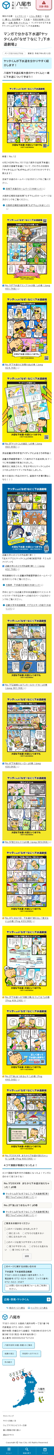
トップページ (20, 16)
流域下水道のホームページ (25, 189)
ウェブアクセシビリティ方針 (15, 1425)
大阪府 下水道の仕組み (24, 585)
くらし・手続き (35, 16)
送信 (27, 1256)
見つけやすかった (17, 1246)
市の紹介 (8, 1362)
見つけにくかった (20, 1250)
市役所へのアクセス (30, 1353)
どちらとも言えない (34, 1233)
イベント (45, 1453)
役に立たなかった (17, 1237)
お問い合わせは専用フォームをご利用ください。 (28, 1287)
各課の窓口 (9, 1353)
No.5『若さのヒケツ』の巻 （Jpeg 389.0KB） (28, 842)
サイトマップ (8, 1416)
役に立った (14, 1233)
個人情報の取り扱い (12, 1430)
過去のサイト (8, 1435)
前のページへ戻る (17, 1308)
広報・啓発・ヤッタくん (18, 23)
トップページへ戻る (39, 1308)
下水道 (27, 19)
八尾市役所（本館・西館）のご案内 (18, 1345)
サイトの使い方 (9, 1421)
